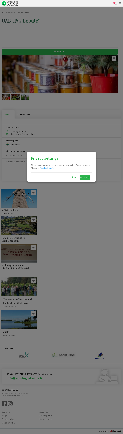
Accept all (84, 177)
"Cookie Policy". (47, 168)
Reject (75, 177)
